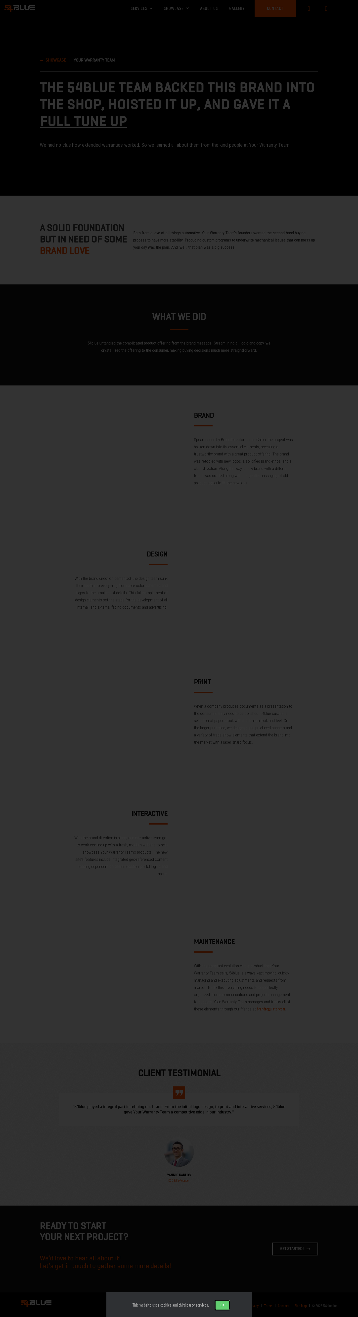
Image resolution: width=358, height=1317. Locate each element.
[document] (179, 658)
